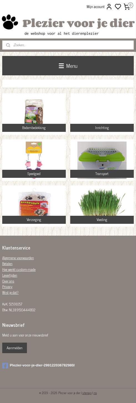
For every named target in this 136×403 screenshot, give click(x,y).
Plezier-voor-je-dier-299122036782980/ (38, 365)
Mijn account (99, 6)
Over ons (8, 281)
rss (95, 392)
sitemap (87, 392)
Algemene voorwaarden (18, 258)
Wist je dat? (10, 292)
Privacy (7, 286)
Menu (68, 65)
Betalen (7, 263)
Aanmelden (14, 348)
